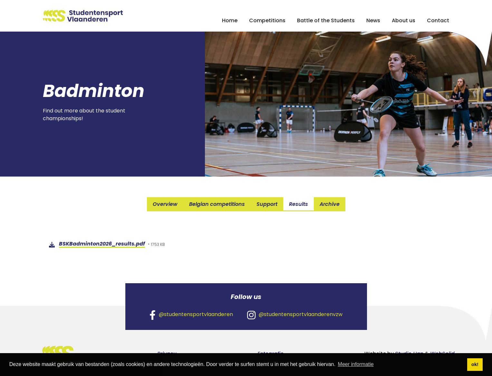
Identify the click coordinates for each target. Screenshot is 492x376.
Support (266, 204)
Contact (438, 20)
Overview (165, 204)
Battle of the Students (326, 20)
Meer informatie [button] (356, 364)
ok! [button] (474, 364)
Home (229, 20)
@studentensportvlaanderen (191, 314)
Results (298, 204)
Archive (330, 204)
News (373, 20)
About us (403, 20)
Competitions (267, 20)
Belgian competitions (217, 204)
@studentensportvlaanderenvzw (294, 314)
